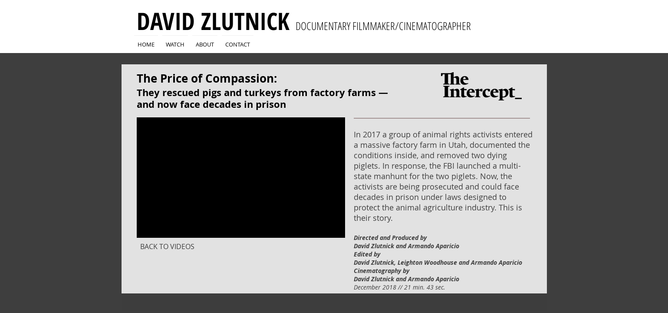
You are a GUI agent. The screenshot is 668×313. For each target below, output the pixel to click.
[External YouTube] (241, 178)
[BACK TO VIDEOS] (167, 246)
